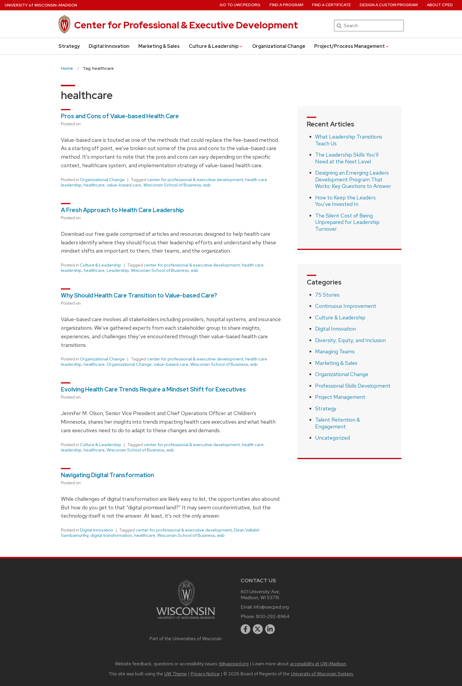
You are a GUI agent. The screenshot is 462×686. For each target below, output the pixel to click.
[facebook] (246, 629)
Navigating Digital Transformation (107, 475)
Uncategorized (332, 437)
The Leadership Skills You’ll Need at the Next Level (346, 158)
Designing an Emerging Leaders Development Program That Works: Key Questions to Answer (353, 179)
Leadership (118, 270)
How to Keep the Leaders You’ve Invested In (345, 201)
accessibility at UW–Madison (318, 664)
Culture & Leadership (216, 46)
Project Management (340, 397)
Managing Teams (335, 351)
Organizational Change (278, 46)
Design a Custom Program (389, 4)
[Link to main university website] (185, 620)
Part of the (186, 639)
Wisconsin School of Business (172, 185)
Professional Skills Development (352, 385)
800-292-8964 (273, 616)
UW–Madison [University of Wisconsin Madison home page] (41, 5)
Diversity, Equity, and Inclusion (350, 340)
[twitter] (258, 629)
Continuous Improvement (345, 306)
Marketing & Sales (159, 46)
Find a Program (286, 4)
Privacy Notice (205, 674)
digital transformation (111, 535)
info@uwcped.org (271, 607)
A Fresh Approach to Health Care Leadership (123, 210)
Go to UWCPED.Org (240, 4)
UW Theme (175, 674)
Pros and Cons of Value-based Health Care (120, 116)
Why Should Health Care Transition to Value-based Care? (139, 295)
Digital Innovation (109, 46)
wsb (207, 185)
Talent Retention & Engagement (337, 423)
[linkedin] (270, 629)
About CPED (440, 4)
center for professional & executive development (195, 180)
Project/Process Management (352, 46)
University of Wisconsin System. (322, 674)
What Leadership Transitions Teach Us (348, 140)
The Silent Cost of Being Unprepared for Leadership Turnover (347, 222)
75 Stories (327, 294)
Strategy (69, 46)
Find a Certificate (331, 4)
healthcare (94, 185)
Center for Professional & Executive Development (186, 25)
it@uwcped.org (234, 664)
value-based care (124, 185)
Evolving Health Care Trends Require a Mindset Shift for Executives (154, 389)
